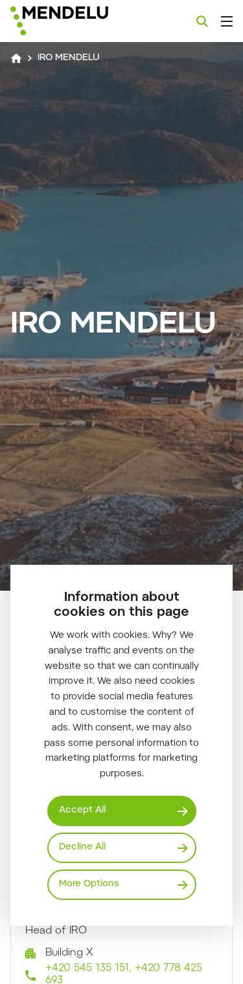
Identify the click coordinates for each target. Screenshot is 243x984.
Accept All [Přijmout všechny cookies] (82, 810)
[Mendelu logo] (75, 21)
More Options (89, 884)
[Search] (202, 21)
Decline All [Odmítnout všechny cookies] (82, 847)
